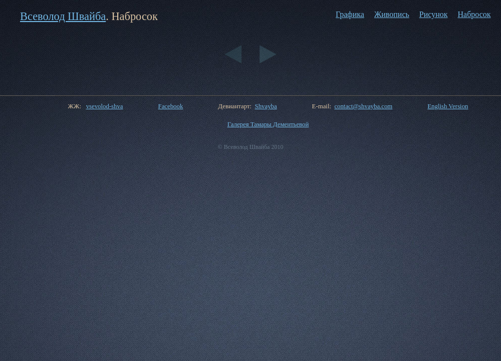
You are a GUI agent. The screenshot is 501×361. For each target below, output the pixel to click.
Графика (350, 14)
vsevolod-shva (104, 106)
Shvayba (266, 106)
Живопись (391, 14)
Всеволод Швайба (63, 16)
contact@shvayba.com (363, 106)
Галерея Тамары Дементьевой (268, 124)
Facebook (170, 106)
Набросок (473, 14)
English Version (447, 106)
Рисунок (433, 14)
